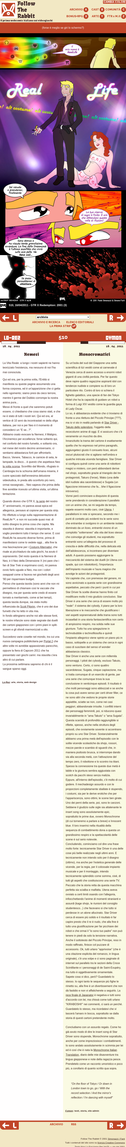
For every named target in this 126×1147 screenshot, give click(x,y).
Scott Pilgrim (27, 606)
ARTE (98, 16)
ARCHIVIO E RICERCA (46, 322)
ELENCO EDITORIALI (80, 322)
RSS (73, 1124)
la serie (40, 501)
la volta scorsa (11, 466)
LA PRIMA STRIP (63, 326)
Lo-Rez (6, 682)
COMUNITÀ (115, 9)
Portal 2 (48, 641)
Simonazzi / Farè (116, 1139)
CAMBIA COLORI (114, 2)
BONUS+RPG (77, 16)
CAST (98, 9)
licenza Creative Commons (111, 1142)
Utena (108, 509)
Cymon (69, 1111)
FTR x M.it (116, 16)
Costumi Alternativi (40, 547)
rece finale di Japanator (80, 995)
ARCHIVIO (79, 9)
